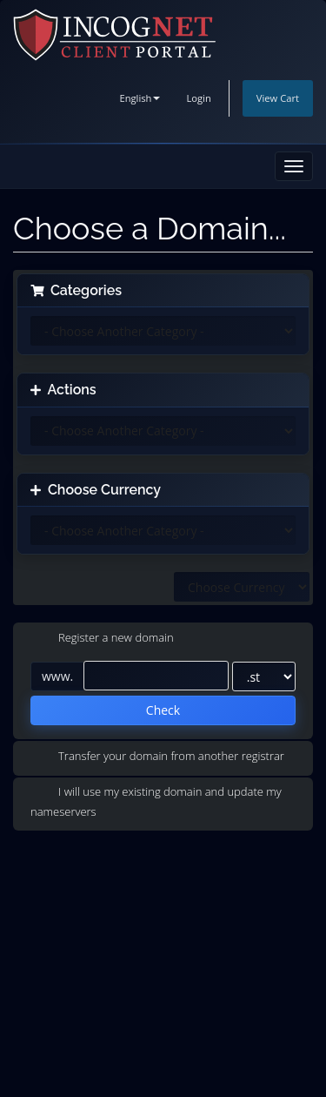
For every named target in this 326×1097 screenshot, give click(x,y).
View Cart (277, 97)
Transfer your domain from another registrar (157, 756)
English (139, 97)
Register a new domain (102, 639)
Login (198, 97)
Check (163, 710)
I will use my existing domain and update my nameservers (156, 801)
